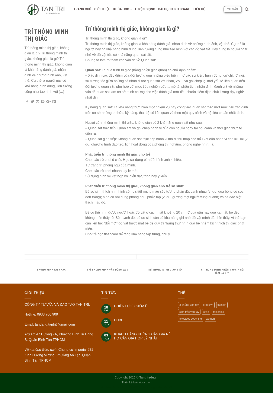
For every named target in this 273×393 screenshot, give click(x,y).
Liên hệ (199, 9)
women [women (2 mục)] (210, 318)
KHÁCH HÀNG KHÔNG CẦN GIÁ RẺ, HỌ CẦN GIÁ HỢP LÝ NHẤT (142, 336)
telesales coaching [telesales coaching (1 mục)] (190, 318)
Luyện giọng (145, 9)
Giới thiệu (102, 9)
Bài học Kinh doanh (174, 9)
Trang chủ (82, 9)
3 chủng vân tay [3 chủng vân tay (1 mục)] (189, 304)
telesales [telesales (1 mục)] (218, 311)
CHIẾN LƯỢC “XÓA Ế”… (132, 306)
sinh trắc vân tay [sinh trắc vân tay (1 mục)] (189, 311)
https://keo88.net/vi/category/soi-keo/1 (146, 387)
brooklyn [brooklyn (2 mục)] (208, 304)
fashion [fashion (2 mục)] (222, 304)
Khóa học (122, 9)
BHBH (118, 320)
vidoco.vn (144, 382)
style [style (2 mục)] (206, 311)
